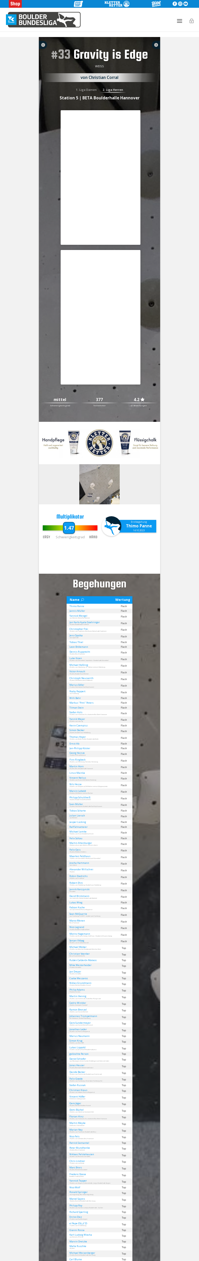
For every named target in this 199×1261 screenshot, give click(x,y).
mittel (60, 399)
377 (99, 399)
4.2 (139, 399)
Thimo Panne (139, 526)
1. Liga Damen (86, 90)
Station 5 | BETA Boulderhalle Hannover (100, 98)
